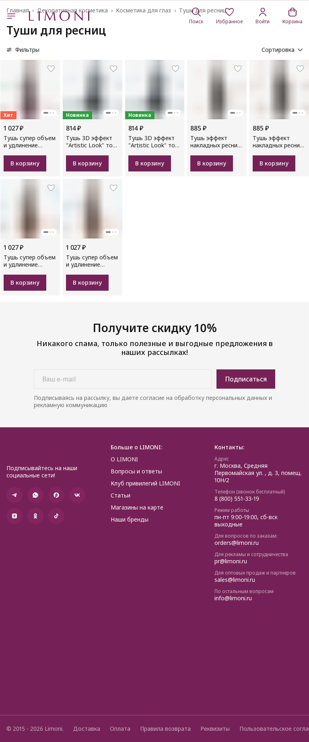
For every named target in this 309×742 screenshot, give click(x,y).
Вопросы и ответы (136, 471)
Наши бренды (129, 519)
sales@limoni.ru (234, 579)
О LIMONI (124, 459)
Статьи (120, 495)
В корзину (24, 163)
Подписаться (246, 379)
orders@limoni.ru (236, 542)
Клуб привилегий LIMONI (145, 483)
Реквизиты (215, 728)
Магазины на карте (137, 507)
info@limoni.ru (233, 598)
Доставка (86, 728)
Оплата (120, 728)
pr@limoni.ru (230, 561)
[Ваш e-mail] (122, 379)
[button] (229, 16)
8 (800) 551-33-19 (236, 498)
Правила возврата (165, 728)
